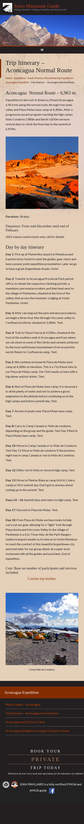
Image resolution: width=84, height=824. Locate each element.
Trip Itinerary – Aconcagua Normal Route (32, 713)
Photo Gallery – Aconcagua (23, 704)
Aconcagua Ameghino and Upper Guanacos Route (37, 730)
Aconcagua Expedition (21, 692)
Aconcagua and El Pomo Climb (25, 722)
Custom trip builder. (42, 579)
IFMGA (71, 784)
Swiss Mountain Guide (36, 6)
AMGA (34, 790)
